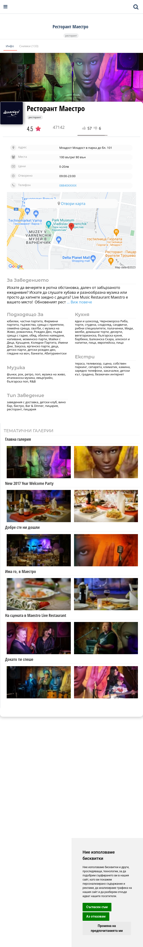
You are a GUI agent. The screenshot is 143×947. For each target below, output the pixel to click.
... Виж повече (79, 302)
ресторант (71, 35)
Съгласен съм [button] (97, 907)
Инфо (10, 46)
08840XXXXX (68, 185)
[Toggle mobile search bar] (136, 7)
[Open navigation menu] (5, 6)
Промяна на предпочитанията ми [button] (107, 928)
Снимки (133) (29, 46)
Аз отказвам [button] (96, 916)
